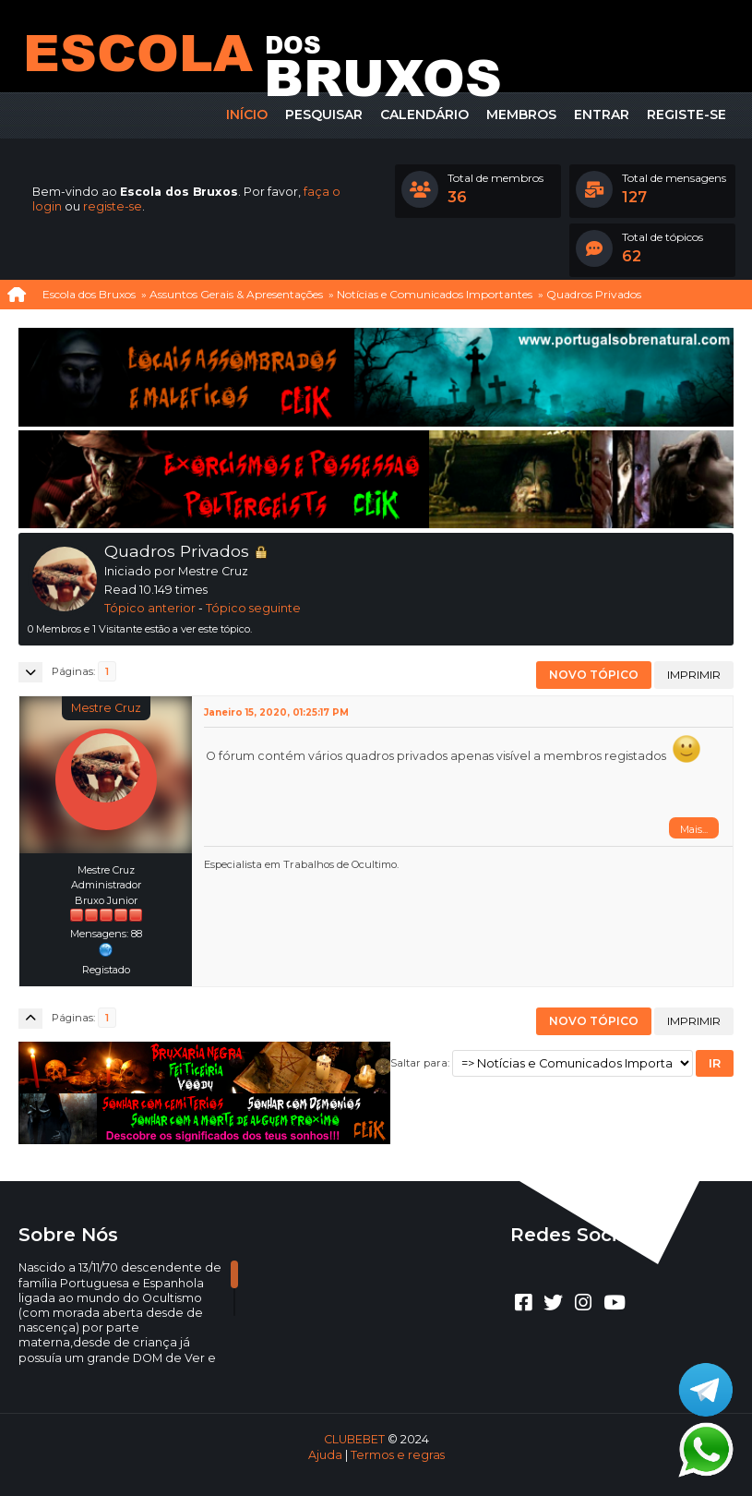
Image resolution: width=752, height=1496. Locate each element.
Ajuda (325, 1455)
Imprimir (694, 675)
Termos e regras (398, 1455)
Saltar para (419, 1062)
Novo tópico (594, 675)
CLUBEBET (354, 1439)
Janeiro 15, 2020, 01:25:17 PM (276, 712)
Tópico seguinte (253, 608)
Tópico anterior (150, 608)
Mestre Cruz (106, 708)
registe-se (112, 206)
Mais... (694, 829)
